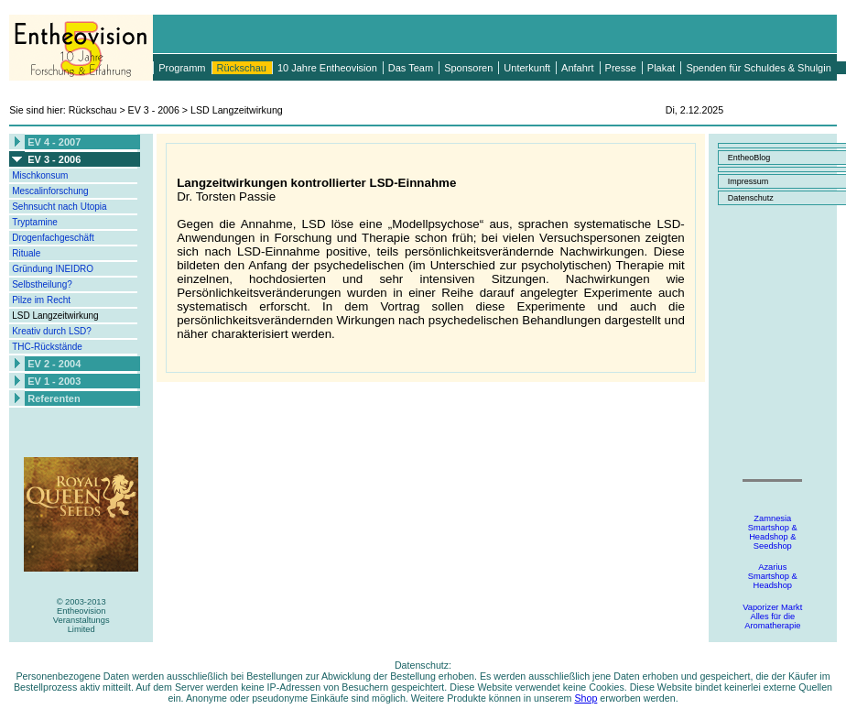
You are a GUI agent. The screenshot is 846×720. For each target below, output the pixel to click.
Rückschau (241, 67)
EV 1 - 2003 (54, 381)
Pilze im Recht (41, 300)
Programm (181, 67)
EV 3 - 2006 (54, 159)
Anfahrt (577, 67)
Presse (620, 67)
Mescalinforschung (50, 191)
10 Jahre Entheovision (327, 67)
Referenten (53, 398)
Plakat (661, 67)
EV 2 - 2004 (54, 363)
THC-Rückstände (47, 347)
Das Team (410, 67)
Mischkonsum (40, 175)
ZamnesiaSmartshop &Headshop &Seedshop (772, 532)
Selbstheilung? (42, 284)
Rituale (26, 253)
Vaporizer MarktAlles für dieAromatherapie (772, 616)
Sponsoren (468, 67)
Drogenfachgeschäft (53, 238)
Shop (585, 698)
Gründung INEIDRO (52, 269)
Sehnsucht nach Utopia (59, 207)
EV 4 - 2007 (54, 141)
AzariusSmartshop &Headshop (772, 576)
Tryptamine (35, 222)
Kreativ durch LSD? (52, 331)
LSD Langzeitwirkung (55, 316)
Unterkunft (527, 67)
